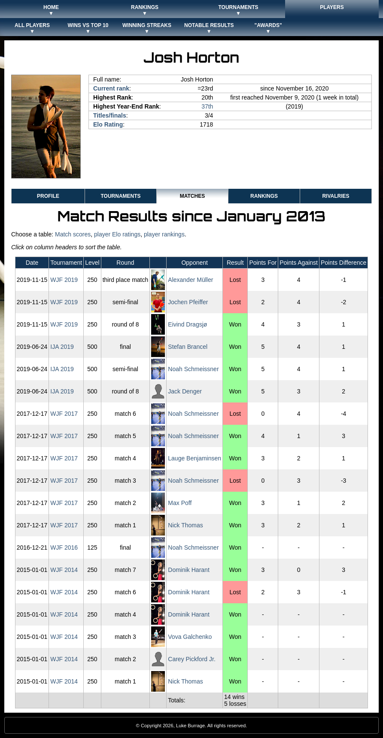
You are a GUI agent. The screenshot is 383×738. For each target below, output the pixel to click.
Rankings (264, 196)
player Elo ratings (117, 234)
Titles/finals (109, 115)
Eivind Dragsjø (187, 324)
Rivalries (335, 196)
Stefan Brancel (187, 346)
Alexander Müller (190, 279)
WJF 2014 (64, 569)
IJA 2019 (62, 346)
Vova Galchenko (190, 636)
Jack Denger (185, 391)
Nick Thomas (185, 525)
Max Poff (180, 502)
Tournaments (120, 196)
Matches (192, 196)
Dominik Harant (188, 569)
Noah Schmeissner (193, 369)
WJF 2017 (64, 413)
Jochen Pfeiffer (188, 302)
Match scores (73, 234)
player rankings (164, 234)
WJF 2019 (64, 279)
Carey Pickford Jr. (191, 659)
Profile (48, 196)
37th (207, 106)
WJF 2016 (64, 547)
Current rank (111, 88)
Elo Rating (108, 124)
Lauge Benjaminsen (194, 458)
